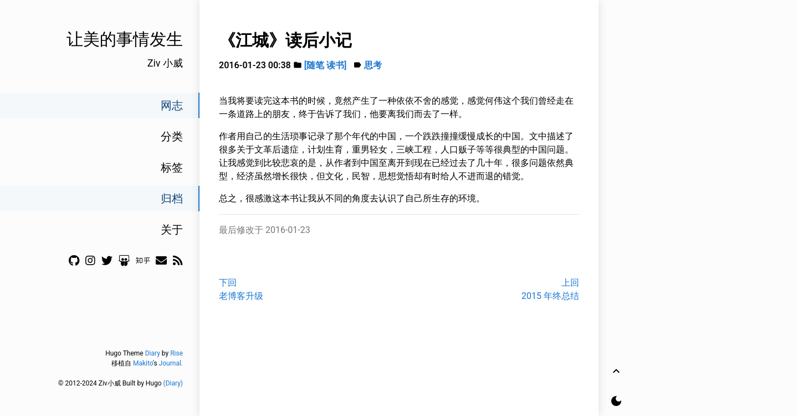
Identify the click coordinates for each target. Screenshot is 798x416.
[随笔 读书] (325, 65)
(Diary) (173, 383)
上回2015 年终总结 (550, 289)
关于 (172, 229)
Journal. (171, 363)
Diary (152, 353)
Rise (176, 353)
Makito (143, 363)
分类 (172, 136)
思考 (373, 65)
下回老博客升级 (241, 289)
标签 (172, 167)
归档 (172, 198)
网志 (172, 105)
